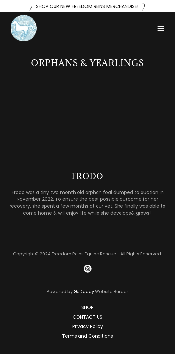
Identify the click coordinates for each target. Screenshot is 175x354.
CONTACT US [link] (87, 317)
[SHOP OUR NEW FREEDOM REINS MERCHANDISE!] (87, 6)
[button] (160, 28)
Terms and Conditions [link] (87, 336)
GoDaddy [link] (84, 291)
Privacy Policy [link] (87, 326)
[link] (24, 28)
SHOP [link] (87, 307)
